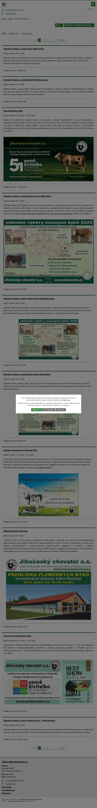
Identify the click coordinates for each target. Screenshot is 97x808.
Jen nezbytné (49, 410)
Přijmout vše (36, 410)
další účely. (66, 400)
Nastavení (61, 410)
